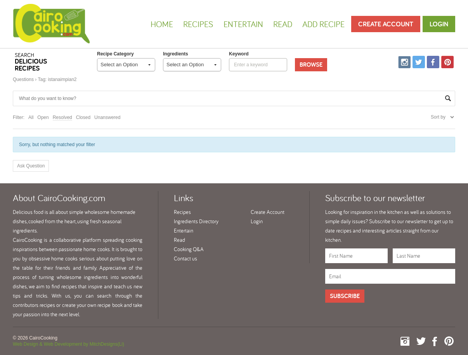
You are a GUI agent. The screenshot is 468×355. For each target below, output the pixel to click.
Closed (83, 117)
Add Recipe (323, 24)
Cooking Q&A (189, 249)
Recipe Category (115, 54)
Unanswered (107, 117)
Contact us (185, 258)
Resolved (62, 117)
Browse (311, 64)
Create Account (385, 23)
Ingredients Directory (196, 221)
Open (43, 117)
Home (162, 24)
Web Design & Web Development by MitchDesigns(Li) (68, 344)
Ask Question (31, 166)
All (30, 117)
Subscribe (345, 296)
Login (439, 23)
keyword (239, 54)
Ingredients (175, 54)
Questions (23, 79)
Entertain (243, 24)
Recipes (198, 24)
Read (282, 24)
